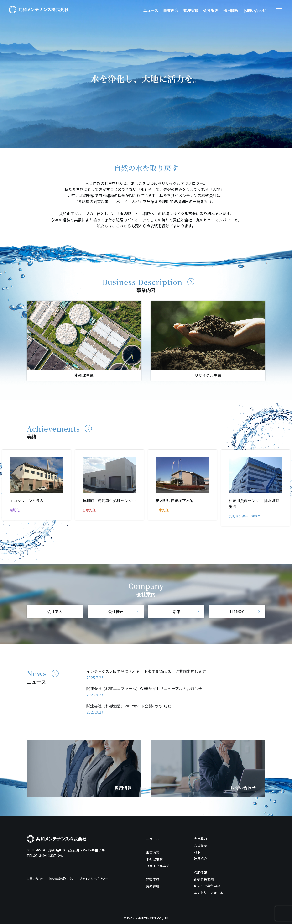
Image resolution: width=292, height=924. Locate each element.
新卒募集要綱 (204, 879)
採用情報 (231, 11)
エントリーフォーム (209, 892)
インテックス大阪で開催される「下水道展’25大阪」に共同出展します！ (148, 671)
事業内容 (170, 11)
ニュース (150, 11)
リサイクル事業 (157, 865)
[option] (146, 74)
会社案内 (211, 11)
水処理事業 (154, 859)
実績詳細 (152, 886)
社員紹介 (237, 611)
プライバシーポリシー (93, 879)
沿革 (176, 611)
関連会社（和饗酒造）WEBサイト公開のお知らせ (128, 706)
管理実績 (190, 11)
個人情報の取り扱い (61, 879)
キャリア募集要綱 (207, 885)
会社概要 (115, 611)
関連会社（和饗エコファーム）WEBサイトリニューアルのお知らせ (144, 689)
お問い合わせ (254, 11)
